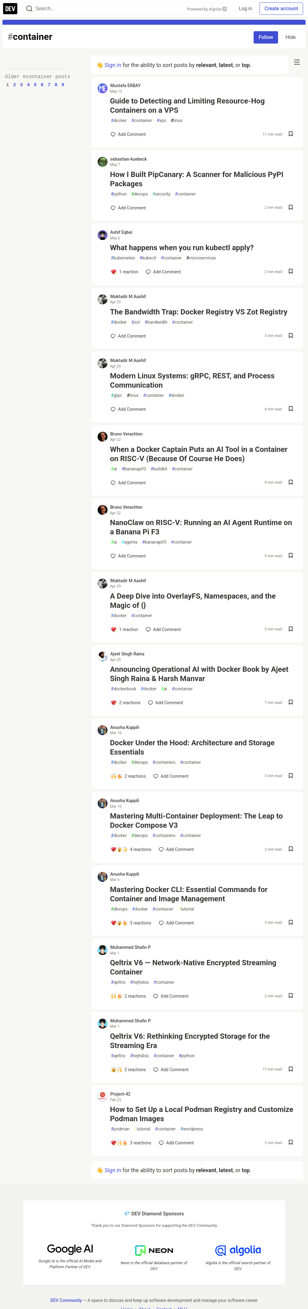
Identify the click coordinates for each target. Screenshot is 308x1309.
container (141, 120)
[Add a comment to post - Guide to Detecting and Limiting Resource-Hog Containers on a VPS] (128, 134)
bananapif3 (134, 469)
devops (139, 194)
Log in (245, 8)
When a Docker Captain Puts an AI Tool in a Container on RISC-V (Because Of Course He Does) (198, 454)
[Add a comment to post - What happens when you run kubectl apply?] (124, 271)
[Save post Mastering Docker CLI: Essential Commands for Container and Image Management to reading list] (291, 923)
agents (129, 542)
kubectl (148, 258)
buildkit (158, 469)
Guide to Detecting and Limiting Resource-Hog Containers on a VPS (187, 106)
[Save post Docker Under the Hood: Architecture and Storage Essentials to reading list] (291, 776)
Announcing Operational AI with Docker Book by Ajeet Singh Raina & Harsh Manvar (199, 674)
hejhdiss (139, 1056)
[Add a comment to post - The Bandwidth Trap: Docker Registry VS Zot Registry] (128, 336)
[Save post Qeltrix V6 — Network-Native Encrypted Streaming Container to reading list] (291, 996)
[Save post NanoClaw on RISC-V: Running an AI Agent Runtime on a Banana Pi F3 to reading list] (291, 556)
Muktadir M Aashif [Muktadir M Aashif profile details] (128, 296)
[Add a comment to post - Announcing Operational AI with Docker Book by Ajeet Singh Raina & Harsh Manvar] (125, 702)
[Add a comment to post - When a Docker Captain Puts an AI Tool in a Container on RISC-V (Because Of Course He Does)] (128, 483)
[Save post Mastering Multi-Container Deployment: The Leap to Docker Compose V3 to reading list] (291, 850)
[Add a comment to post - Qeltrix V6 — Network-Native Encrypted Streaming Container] (128, 996)
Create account (281, 8)
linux (177, 120)
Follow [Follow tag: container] (266, 37)
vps (161, 120)
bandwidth (156, 322)
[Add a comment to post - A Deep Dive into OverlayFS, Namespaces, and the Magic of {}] (124, 629)
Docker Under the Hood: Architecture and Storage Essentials (192, 747)
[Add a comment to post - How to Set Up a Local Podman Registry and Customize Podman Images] (131, 1142)
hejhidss (139, 982)
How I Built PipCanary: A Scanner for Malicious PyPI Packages (196, 179)
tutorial (186, 909)
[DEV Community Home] (10, 8)
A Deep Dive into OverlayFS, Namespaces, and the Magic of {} (193, 601)
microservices (201, 258)
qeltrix (118, 982)
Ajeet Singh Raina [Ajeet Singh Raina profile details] (127, 653)
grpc (116, 395)
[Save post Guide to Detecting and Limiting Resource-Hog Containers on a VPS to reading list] (291, 134)
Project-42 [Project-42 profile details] (120, 1094)
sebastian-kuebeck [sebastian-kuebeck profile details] (128, 159)
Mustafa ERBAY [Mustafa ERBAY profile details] (125, 85)
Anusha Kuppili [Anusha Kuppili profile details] (124, 727)
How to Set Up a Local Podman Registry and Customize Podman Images (201, 1114)
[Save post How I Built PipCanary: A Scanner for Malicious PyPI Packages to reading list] (291, 208)
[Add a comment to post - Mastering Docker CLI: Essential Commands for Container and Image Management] (131, 922)
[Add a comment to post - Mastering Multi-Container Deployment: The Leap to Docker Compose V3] (131, 849)
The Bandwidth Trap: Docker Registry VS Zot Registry (198, 312)
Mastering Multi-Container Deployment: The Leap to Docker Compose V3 (196, 821)
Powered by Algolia (207, 9)
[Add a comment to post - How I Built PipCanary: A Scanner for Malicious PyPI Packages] (128, 208)
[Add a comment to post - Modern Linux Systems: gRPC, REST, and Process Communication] (128, 409)
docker (119, 120)
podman (120, 1129)
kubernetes (123, 258)
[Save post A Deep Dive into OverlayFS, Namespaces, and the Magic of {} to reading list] (291, 630)
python (119, 194)
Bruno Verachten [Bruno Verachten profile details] (126, 433)
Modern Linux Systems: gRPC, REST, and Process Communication (192, 380)
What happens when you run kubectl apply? (182, 247)
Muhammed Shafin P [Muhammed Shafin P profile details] (130, 947)
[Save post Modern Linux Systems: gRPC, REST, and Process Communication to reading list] (291, 409)
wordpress (191, 1129)
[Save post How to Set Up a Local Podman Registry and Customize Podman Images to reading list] (291, 1143)
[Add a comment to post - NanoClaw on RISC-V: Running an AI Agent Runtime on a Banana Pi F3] (128, 556)
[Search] (29, 9)
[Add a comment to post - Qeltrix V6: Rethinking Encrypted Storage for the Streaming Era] (128, 1069)
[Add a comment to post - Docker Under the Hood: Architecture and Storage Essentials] (128, 776)
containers (164, 762)
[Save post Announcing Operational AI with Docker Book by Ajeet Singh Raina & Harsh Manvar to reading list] (291, 703)
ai (114, 469)
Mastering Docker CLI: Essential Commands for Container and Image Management (189, 894)
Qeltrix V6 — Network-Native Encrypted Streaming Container (193, 967)
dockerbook (123, 689)
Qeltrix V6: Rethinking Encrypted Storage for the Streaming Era (190, 1041)
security (162, 194)
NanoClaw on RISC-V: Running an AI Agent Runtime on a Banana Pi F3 (201, 527)
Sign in (112, 65)
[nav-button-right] (297, 62)
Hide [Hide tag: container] (290, 37)
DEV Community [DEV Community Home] (66, 1300)
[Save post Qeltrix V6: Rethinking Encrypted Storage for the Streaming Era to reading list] (291, 1070)
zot (135, 322)
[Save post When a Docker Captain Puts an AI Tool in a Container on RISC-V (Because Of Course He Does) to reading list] (291, 483)
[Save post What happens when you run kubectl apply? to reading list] (291, 272)
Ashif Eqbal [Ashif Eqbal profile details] (121, 232)
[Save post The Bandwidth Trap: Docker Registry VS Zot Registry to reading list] (291, 336)
